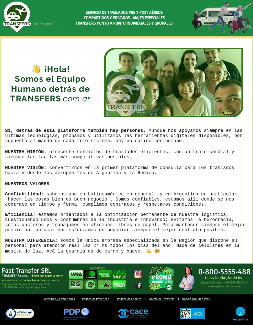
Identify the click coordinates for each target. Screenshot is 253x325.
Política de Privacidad (95, 299)
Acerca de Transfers (161, 299)
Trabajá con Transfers (196, 299)
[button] (97, 280)
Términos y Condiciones (59, 299)
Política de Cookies (129, 299)
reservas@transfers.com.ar (223, 286)
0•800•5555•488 (224, 271)
